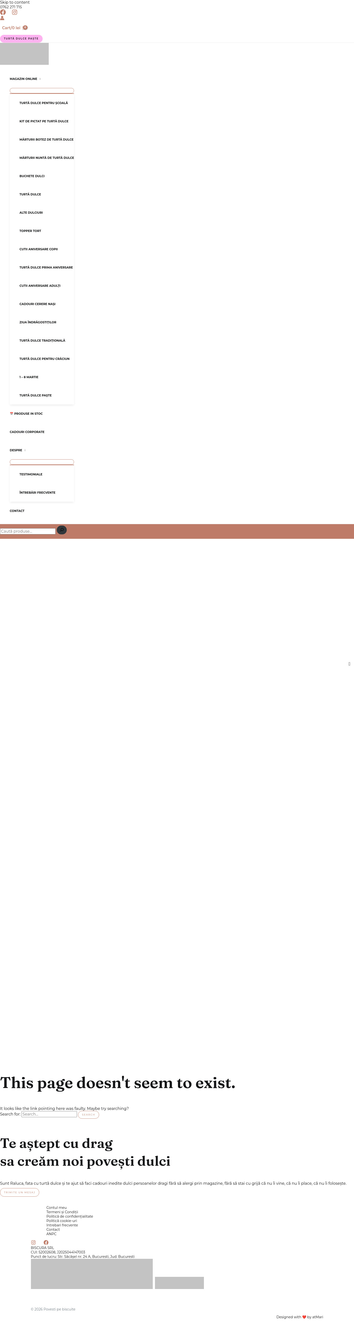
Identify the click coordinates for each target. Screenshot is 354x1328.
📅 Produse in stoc (26, 413)
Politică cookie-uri (62, 1221)
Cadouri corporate (27, 432)
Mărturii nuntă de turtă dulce (46, 158)
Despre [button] (16, 450)
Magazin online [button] (23, 79)
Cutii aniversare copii (38, 249)
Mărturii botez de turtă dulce (46, 139)
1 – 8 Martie (28, 377)
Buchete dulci (32, 176)
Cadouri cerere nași (37, 304)
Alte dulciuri (31, 212)
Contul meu (57, 1207)
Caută (2, 525)
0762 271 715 (11, 7)
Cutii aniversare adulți (39, 286)
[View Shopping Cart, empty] (13, 28)
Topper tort (30, 231)
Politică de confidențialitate (70, 1216)
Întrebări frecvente (37, 492)
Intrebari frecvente (62, 1225)
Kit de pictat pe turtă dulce (43, 121)
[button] (21, 39)
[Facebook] (3, 13)
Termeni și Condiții (62, 1212)
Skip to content (15, 2)
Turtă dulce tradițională (42, 340)
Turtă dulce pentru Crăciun (44, 359)
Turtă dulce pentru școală (43, 103)
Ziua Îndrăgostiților (37, 322)
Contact (17, 511)
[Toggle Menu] (42, 90)
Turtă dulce (30, 194)
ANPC (52, 1234)
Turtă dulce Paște (35, 395)
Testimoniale (30, 474)
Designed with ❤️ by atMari (299, 1317)
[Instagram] (15, 13)
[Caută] (62, 530)
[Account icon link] (2, 18)
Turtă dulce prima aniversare (46, 267)
